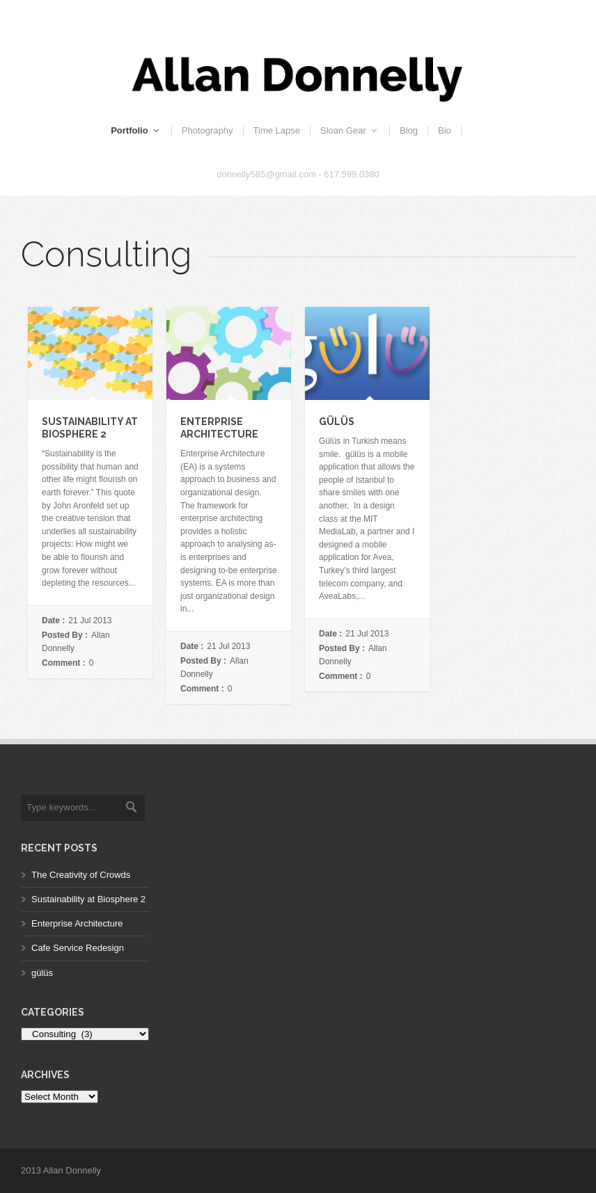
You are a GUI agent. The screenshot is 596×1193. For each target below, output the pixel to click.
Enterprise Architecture (77, 923)
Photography (207, 130)
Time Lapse (276, 130)
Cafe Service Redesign (77, 948)
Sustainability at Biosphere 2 (88, 899)
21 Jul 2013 (89, 620)
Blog (409, 130)
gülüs (336, 421)
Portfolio (136, 130)
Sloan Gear (349, 130)
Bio (444, 130)
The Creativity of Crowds (80, 875)
